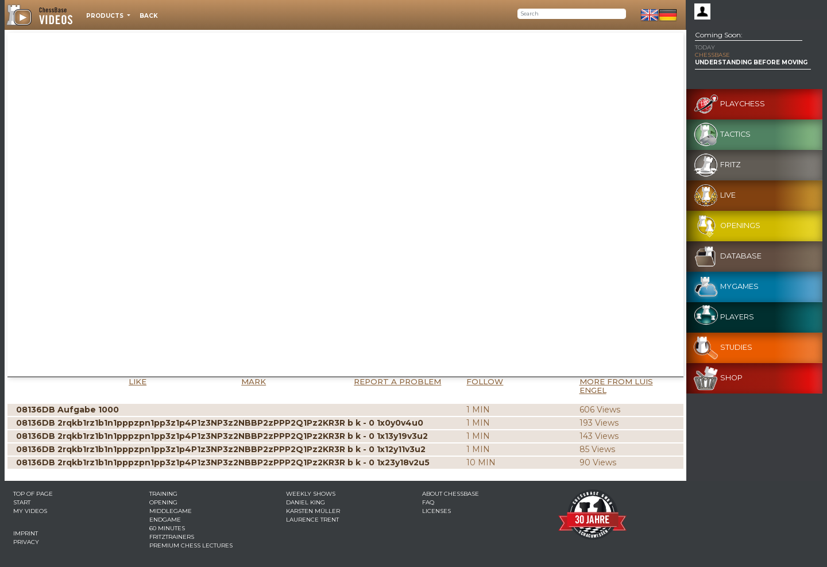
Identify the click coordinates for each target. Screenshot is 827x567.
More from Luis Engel (616, 386)
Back (149, 16)
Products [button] (105, 16)
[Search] (571, 14)
